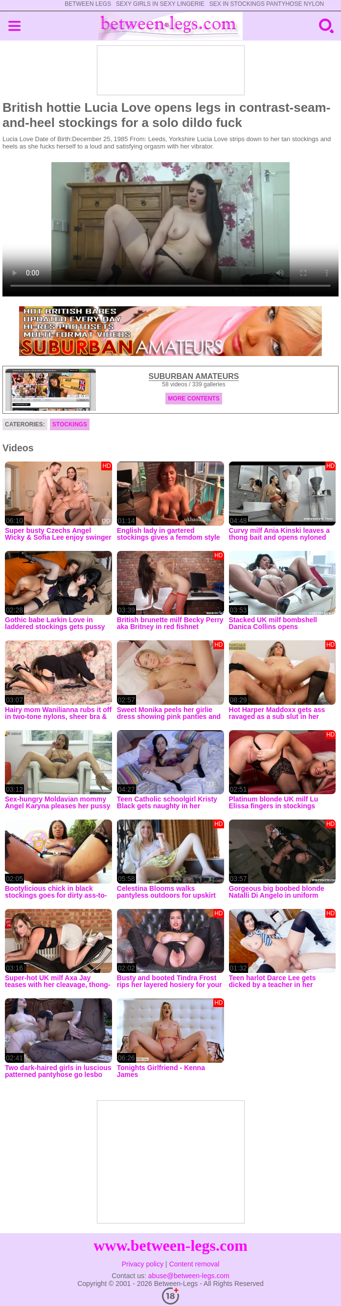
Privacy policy (143, 1264)
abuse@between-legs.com (188, 1276)
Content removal (194, 1264)
